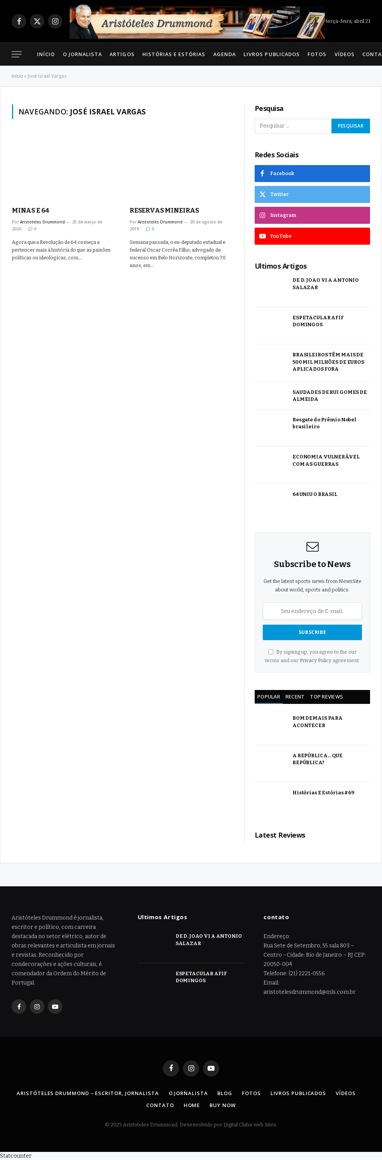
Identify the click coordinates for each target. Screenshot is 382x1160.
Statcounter (16, 1156)
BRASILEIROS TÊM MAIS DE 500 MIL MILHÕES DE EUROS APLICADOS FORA (328, 362)
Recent (295, 696)
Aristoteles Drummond (42, 222)
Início (46, 54)
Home (192, 1105)
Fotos (317, 54)
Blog (224, 1093)
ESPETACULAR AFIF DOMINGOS (318, 321)
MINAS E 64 (30, 210)
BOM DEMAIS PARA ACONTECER (317, 721)
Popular (268, 696)
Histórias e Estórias (173, 54)
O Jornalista (82, 54)
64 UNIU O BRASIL (314, 494)
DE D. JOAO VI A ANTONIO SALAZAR (325, 283)
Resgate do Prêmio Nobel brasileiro (324, 423)
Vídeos (345, 54)
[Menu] (17, 54)
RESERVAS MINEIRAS (164, 210)
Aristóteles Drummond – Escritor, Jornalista (88, 1093)
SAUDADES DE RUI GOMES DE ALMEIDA (329, 395)
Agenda (224, 54)
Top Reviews (326, 696)
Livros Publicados (271, 54)
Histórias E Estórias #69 (323, 792)
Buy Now (222, 1105)
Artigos (122, 54)
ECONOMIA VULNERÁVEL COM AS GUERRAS (326, 460)
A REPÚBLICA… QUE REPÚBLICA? (317, 759)
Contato (160, 1105)
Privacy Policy (315, 660)
